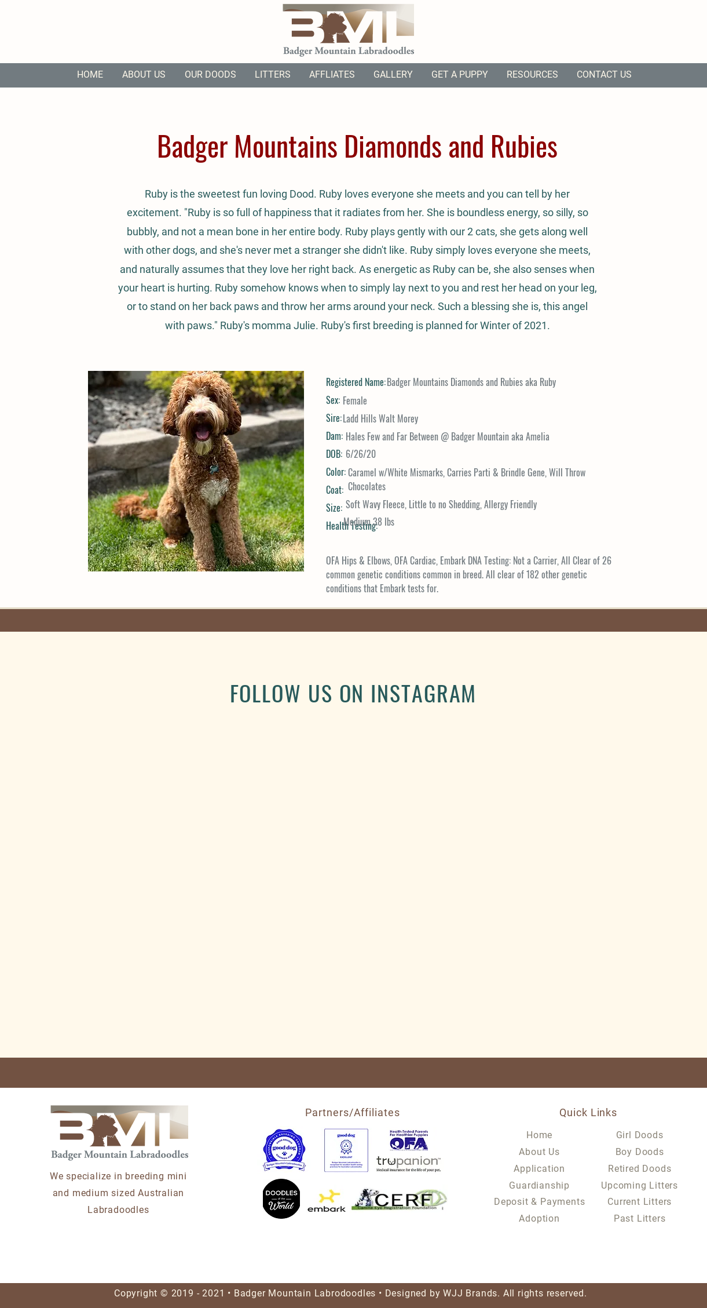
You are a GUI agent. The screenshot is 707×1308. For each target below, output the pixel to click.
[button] (210, 74)
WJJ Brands (470, 1293)
